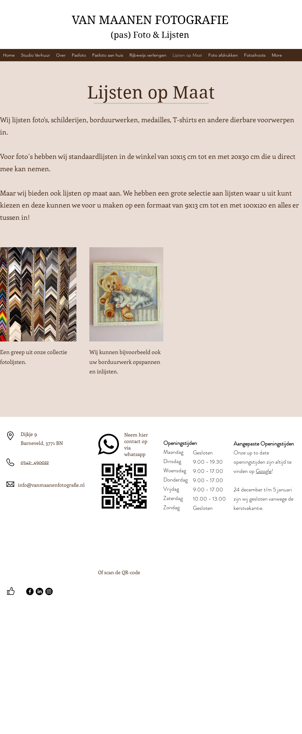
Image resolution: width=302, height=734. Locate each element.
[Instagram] (49, 591)
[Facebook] (30, 591)
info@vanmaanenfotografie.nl (51, 485)
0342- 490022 (35, 462)
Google (263, 471)
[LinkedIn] (39, 591)
